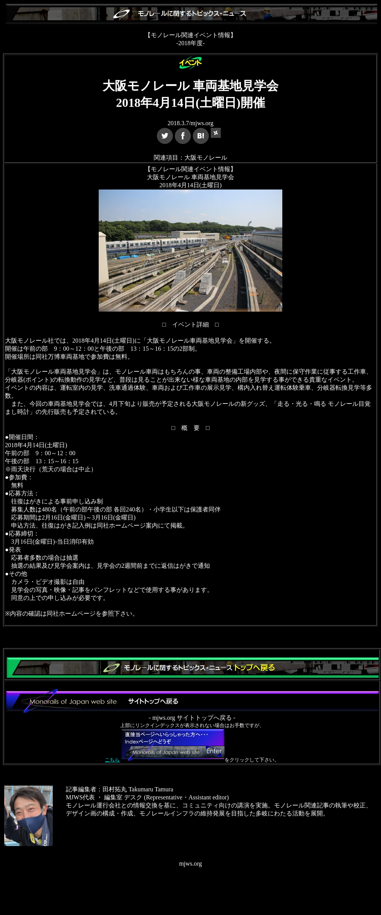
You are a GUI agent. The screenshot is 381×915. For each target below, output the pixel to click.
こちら (112, 760)
